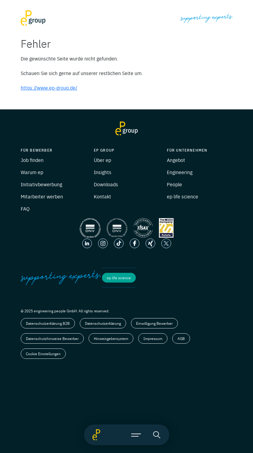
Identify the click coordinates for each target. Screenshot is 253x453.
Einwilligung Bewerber (154, 323)
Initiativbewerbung (41, 184)
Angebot (176, 159)
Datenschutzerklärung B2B (48, 323)
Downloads (106, 184)
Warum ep (32, 172)
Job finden (32, 159)
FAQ (25, 208)
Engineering (179, 172)
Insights (102, 172)
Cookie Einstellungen (43, 353)
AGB (181, 338)
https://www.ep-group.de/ (49, 87)
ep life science (182, 196)
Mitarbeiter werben (42, 196)
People (174, 184)
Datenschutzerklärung (103, 323)
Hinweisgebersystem (111, 338)
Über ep (102, 159)
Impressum (152, 338)
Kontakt (102, 196)
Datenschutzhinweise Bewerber (52, 338)
